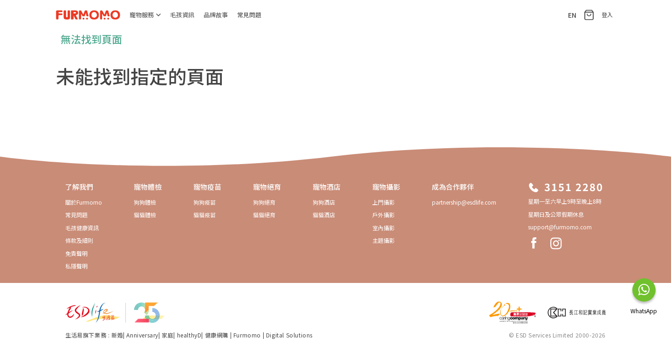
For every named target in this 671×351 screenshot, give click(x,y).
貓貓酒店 (324, 215)
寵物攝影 (386, 187)
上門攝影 (383, 202)
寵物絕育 (267, 187)
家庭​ (167, 335)
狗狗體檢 (145, 202)
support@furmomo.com (560, 227)
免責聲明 (76, 253)
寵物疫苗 (207, 187)
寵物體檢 (148, 187)
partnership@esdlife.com (464, 202)
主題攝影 (383, 240)
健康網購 (217, 335)
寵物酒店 (327, 187)
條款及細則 (79, 240)
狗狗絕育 (264, 202)
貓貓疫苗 (204, 215)
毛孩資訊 (182, 14)
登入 (607, 15)
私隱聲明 (76, 266)
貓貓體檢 (145, 215)
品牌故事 (216, 14)
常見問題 (249, 14)
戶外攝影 (383, 215)
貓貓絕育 (264, 215)
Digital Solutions (289, 335)
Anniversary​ (142, 335)
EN (572, 15)
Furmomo (247, 335)
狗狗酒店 (324, 202)
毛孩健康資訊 (82, 228)
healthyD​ (189, 335)
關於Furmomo (83, 202)
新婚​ (117, 335)
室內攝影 (383, 228)
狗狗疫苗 (204, 202)
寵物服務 (145, 14)
